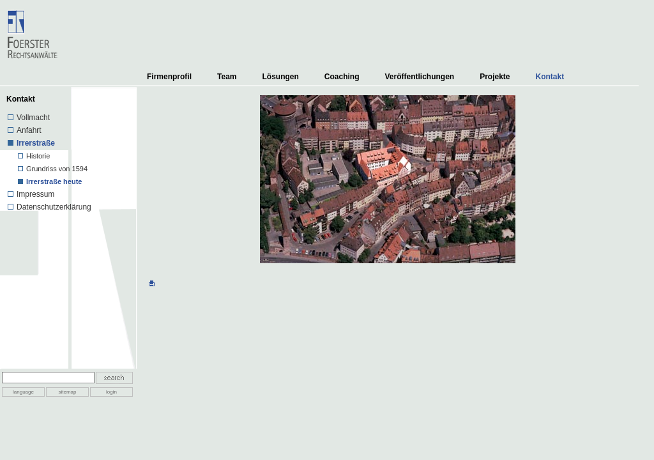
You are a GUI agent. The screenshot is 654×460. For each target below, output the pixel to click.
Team (226, 76)
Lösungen (280, 76)
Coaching (342, 76)
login (111, 392)
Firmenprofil (169, 76)
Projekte (495, 76)
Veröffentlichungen (419, 76)
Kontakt (550, 76)
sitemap (67, 392)
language (23, 392)
